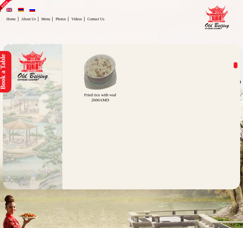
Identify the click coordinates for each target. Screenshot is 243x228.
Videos (77, 19)
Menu (45, 19)
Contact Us (95, 19)
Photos (61, 19)
